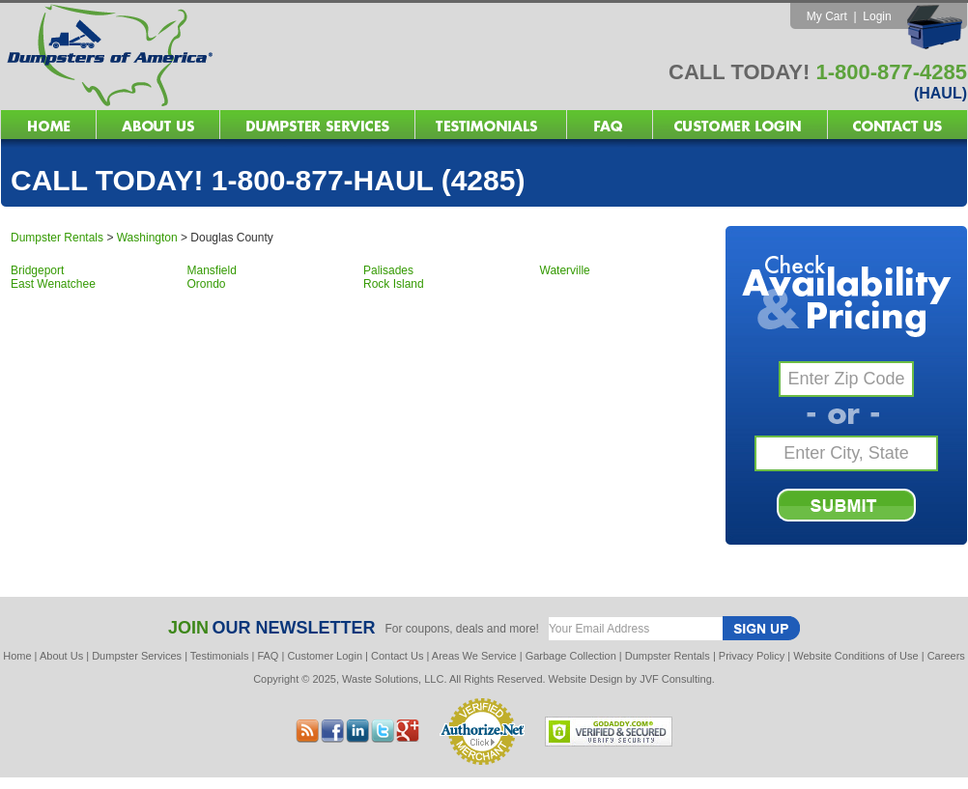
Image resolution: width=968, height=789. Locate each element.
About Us (61, 656)
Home (17, 656)
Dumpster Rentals (57, 237)
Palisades (388, 270)
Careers (946, 656)
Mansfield (212, 270)
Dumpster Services (137, 656)
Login (877, 16)
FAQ (267, 656)
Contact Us (397, 656)
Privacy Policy (751, 656)
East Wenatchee (53, 284)
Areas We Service (474, 656)
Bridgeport (37, 270)
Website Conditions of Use (855, 656)
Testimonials (219, 656)
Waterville (565, 270)
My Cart (827, 16)
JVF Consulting (676, 679)
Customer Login (324, 656)
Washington (147, 237)
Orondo (206, 284)
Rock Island (393, 284)
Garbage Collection (571, 656)
